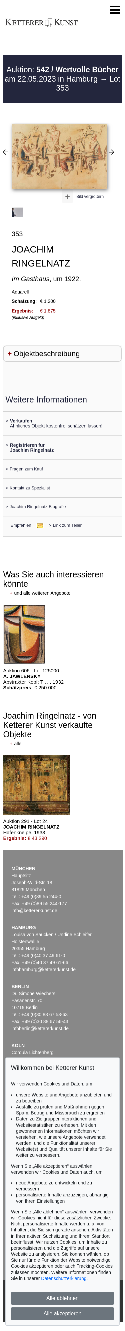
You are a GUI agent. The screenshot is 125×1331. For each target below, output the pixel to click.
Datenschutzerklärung (63, 1278)
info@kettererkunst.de (34, 910)
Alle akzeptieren (63, 1313)
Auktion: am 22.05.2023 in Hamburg (61, 74)
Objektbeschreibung (46, 353)
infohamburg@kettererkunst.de (44, 969)
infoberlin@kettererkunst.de (40, 1028)
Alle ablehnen (62, 1298)
